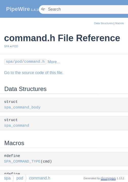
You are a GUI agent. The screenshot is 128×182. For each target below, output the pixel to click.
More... (53, 62)
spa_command (16, 126)
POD (15, 46)
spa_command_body (22, 107)
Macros (119, 23)
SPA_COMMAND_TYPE (22, 162)
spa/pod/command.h (25, 62)
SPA (6, 46)
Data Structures (103, 23)
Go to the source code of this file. (33, 73)
